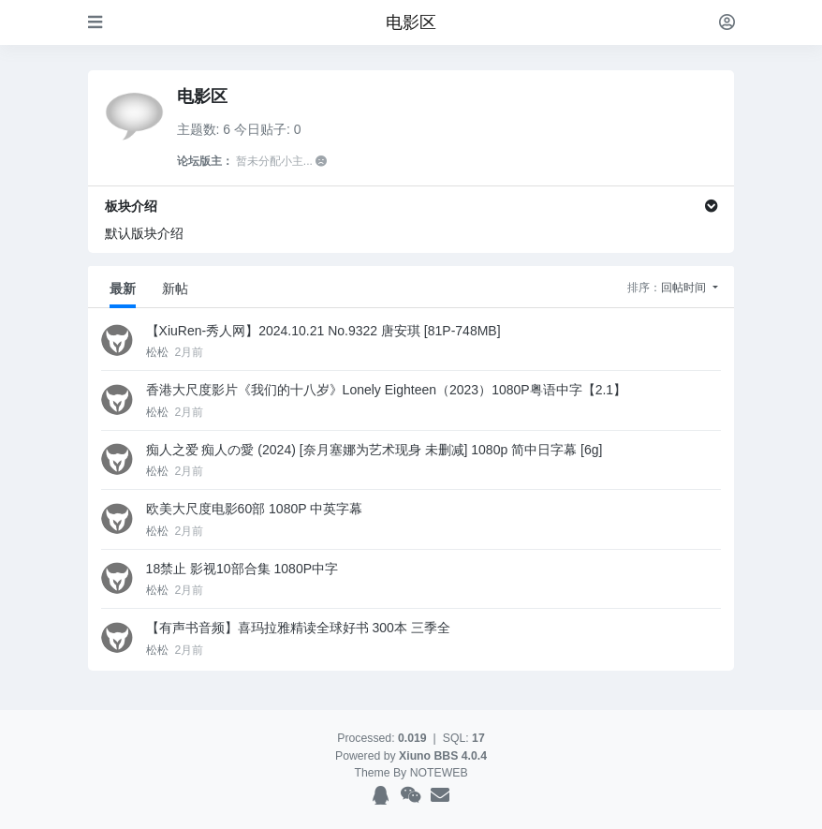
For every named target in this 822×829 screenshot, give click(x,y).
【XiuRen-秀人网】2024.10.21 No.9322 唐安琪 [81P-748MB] (323, 330)
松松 (158, 352)
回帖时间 (685, 287)
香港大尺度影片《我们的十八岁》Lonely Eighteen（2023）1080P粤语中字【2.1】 (386, 389)
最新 (123, 288)
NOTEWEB (439, 772)
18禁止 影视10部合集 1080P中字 (242, 568)
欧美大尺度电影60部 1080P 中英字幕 (254, 508)
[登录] (727, 22)
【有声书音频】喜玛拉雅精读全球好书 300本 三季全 (298, 627)
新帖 (175, 288)
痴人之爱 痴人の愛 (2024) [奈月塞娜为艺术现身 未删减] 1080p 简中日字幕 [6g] (374, 449)
